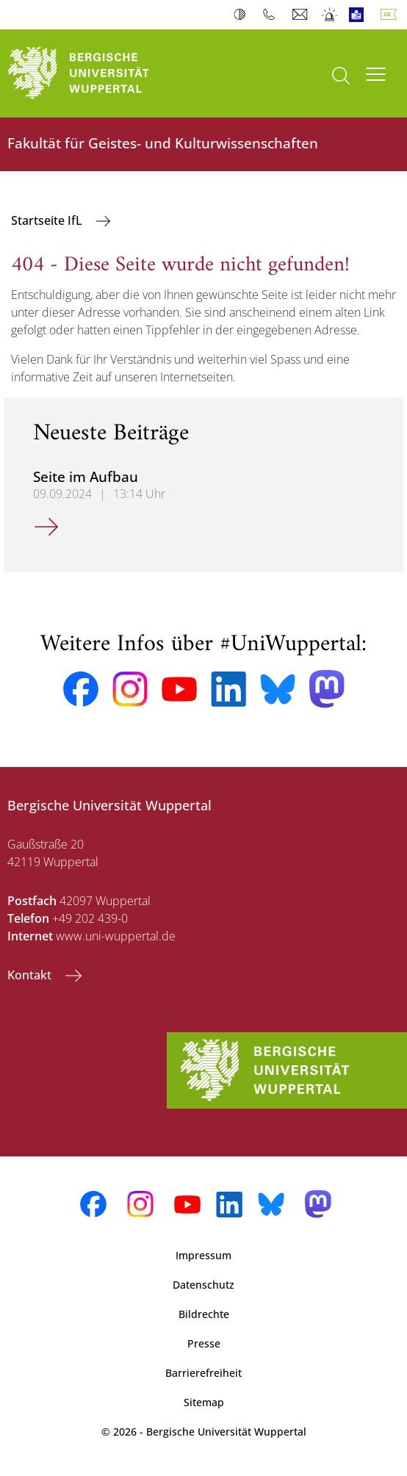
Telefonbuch (272, 14)
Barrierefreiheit (203, 1373)
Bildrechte (204, 1314)
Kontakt (30, 975)
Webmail (301, 14)
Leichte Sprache (359, 14)
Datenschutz (203, 1285)
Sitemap (204, 1402)
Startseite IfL (48, 220)
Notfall (330, 14)
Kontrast (243, 14)
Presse (203, 1343)
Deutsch (391, 14)
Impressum (203, 1255)
